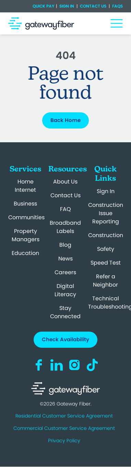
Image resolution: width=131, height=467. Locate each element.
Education (25, 253)
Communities (26, 217)
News (65, 259)
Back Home (65, 120)
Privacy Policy (64, 440)
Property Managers (25, 235)
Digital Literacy (65, 290)
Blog (65, 245)
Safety (105, 249)
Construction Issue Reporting (105, 213)
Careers (65, 272)
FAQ (65, 209)
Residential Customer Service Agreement (64, 415)
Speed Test (106, 263)
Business (25, 204)
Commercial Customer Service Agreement (64, 428)
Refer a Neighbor (105, 281)
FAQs (117, 6)
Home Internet (25, 186)
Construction (105, 235)
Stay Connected (65, 312)
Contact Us (93, 6)
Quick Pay (44, 6)
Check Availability (65, 339)
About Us (65, 182)
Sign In (66, 6)
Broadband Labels (65, 227)
